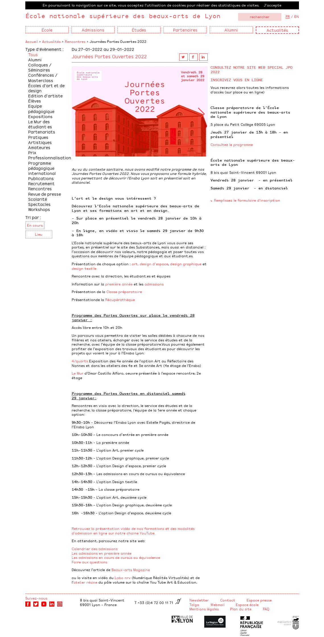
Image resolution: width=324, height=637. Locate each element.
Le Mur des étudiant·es (40, 124)
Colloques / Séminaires (39, 67)
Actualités (277, 30)
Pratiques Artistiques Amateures (40, 142)
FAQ (266, 608)
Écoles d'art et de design (46, 87)
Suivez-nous (36, 598)
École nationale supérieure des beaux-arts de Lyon (122, 15)
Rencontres (75, 41)
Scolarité (37, 199)
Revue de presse (44, 194)
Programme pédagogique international (42, 168)
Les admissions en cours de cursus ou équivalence (116, 557)
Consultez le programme (232, 144)
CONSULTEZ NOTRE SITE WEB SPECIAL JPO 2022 (251, 69)
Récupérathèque (120, 299)
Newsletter (199, 600)
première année (119, 284)
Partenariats (41, 132)
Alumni (35, 59)
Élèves (34, 101)
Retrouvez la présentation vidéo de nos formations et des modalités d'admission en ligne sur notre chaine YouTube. (133, 531)
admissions (154, 284)
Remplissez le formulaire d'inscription (247, 200)
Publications (41, 178)
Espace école (247, 604)
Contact (227, 600)
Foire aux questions (89, 562)
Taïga (194, 604)
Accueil (31, 41)
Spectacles (39, 204)
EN (296, 16)
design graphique (185, 263)
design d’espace (154, 263)
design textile (84, 268)
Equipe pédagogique (41, 108)
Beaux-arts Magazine (131, 569)
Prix (32, 152)
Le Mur (77, 373)
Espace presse (259, 600)
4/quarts (80, 361)
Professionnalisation (49, 157)
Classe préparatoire (124, 291)
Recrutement (41, 183)
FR (288, 16)
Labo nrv (123, 577)
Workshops (39, 209)
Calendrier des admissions (94, 548)
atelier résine (85, 582)
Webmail (217, 604)
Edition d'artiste (45, 96)
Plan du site (240, 608)
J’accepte (272, 5)
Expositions (40, 116)
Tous (33, 54)
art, (135, 263)
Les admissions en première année (101, 553)
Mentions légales (204, 608)
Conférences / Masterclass (42, 77)
